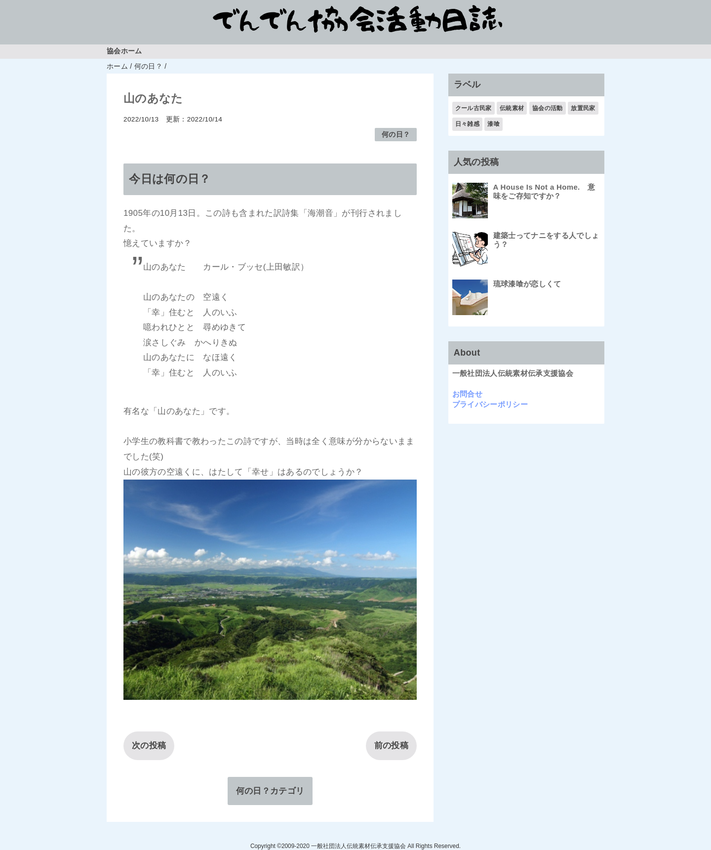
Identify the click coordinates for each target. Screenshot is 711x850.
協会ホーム (124, 51)
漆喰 (493, 124)
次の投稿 (149, 745)
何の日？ (396, 134)
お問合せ (467, 394)
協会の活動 (547, 108)
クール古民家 (473, 108)
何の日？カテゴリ (270, 791)
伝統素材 (512, 108)
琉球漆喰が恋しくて (527, 284)
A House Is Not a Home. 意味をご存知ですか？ (544, 191)
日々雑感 (467, 124)
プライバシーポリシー (490, 404)
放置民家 (583, 108)
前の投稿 (391, 745)
